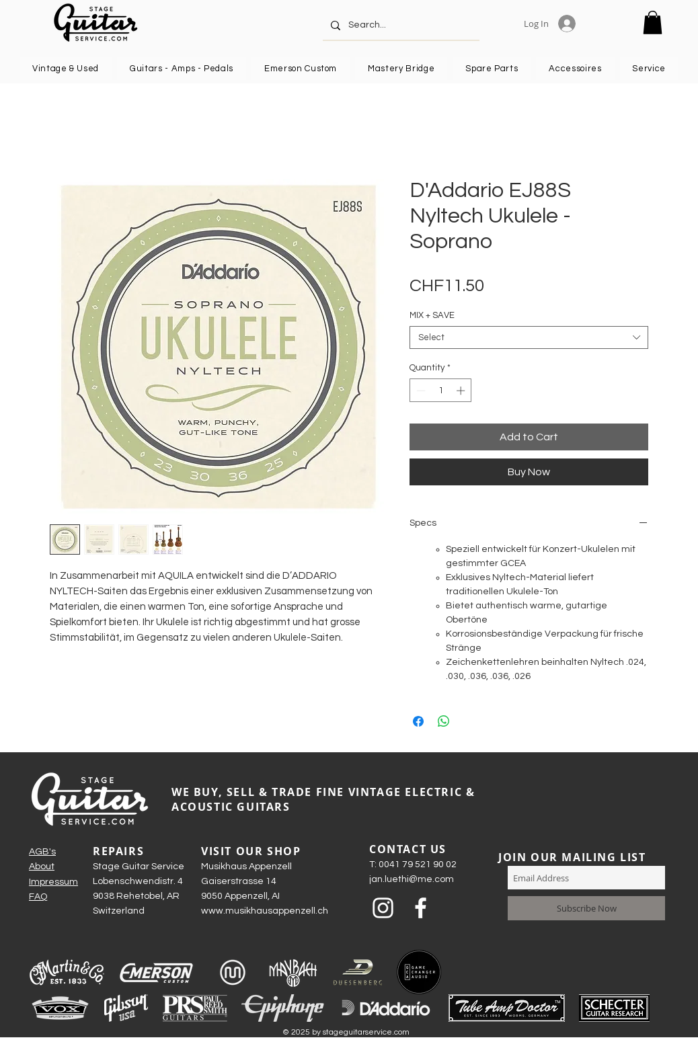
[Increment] (462, 390)
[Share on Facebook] (418, 721)
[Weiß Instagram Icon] (383, 908)
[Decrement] (420, 390)
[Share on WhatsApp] (444, 721)
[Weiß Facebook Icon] (420, 908)
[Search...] (399, 25)
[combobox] (529, 337)
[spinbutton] (441, 390)
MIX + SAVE (432, 315)
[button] (652, 22)
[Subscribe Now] (586, 908)
